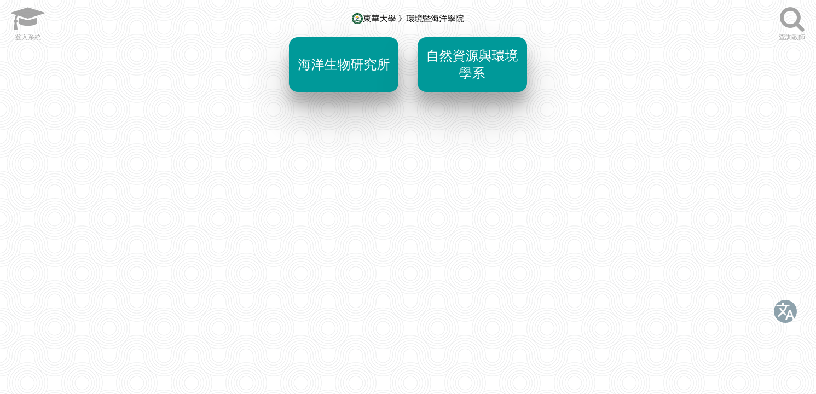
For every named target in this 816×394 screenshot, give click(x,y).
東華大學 (374, 18)
